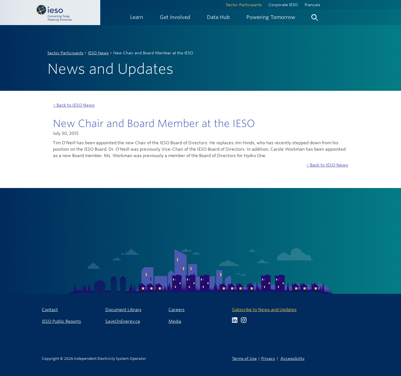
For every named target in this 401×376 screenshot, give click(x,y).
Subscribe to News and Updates (264, 309)
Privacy (268, 358)
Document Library (123, 309)
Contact (50, 309)
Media (174, 321)
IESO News (98, 53)
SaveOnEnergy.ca (122, 321)
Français (312, 5)
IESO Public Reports (61, 321)
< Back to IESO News (74, 105)
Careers (176, 309)
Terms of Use (244, 358)
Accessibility (292, 358)
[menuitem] (136, 17)
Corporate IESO (283, 5)
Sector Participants (244, 5)
